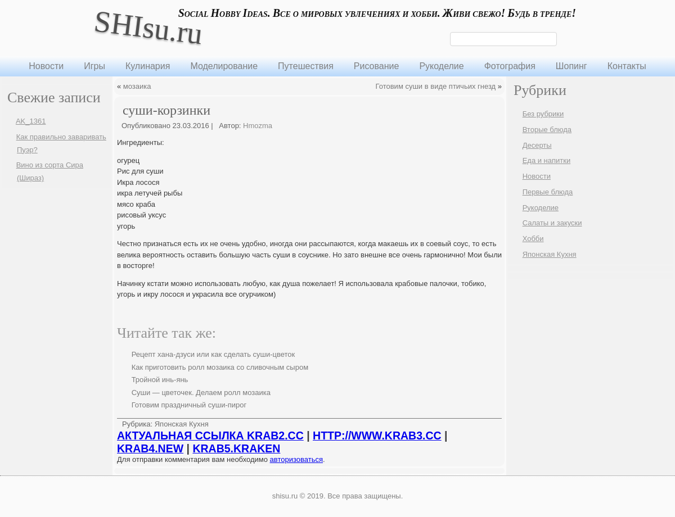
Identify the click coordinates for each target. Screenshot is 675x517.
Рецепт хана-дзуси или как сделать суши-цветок (213, 354)
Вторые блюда (547, 129)
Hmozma (257, 125)
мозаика (137, 86)
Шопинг (571, 66)
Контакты (627, 66)
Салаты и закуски (552, 223)
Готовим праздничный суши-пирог (189, 405)
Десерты (537, 145)
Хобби (533, 238)
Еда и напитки (547, 160)
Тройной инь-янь (160, 379)
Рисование (376, 66)
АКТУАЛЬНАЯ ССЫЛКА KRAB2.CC (210, 435)
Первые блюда (548, 192)
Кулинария (147, 66)
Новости (46, 66)
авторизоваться (296, 459)
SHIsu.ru (148, 27)
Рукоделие (441, 66)
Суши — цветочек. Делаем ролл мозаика (201, 392)
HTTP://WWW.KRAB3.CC (377, 435)
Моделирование (224, 66)
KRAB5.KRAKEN (236, 448)
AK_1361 (31, 121)
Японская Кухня (182, 424)
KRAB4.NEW (150, 448)
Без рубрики (543, 114)
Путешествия (306, 66)
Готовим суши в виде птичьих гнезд (436, 86)
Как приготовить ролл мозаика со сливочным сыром (220, 367)
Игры (94, 66)
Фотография (510, 66)
